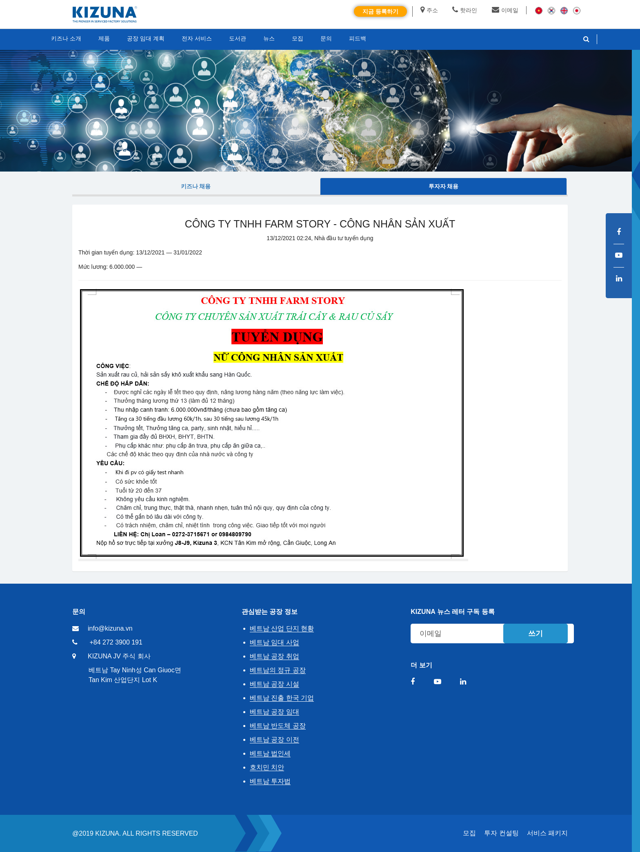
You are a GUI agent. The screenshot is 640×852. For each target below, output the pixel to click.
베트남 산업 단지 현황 (282, 628)
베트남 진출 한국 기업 (282, 697)
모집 (469, 833)
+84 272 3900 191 (115, 642)
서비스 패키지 (547, 833)
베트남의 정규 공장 (278, 670)
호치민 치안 (267, 767)
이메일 (505, 10)
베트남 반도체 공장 (278, 725)
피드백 (357, 38)
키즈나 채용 (196, 186)
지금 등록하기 (380, 11)
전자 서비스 (197, 38)
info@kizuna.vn (110, 628)
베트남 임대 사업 (274, 642)
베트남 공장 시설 (274, 683)
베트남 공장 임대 (274, 711)
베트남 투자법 (270, 781)
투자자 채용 (444, 186)
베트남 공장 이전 (274, 739)
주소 (429, 10)
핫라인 (464, 10)
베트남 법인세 (270, 753)
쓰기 (535, 633)
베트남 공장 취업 (274, 656)
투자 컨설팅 (501, 833)
